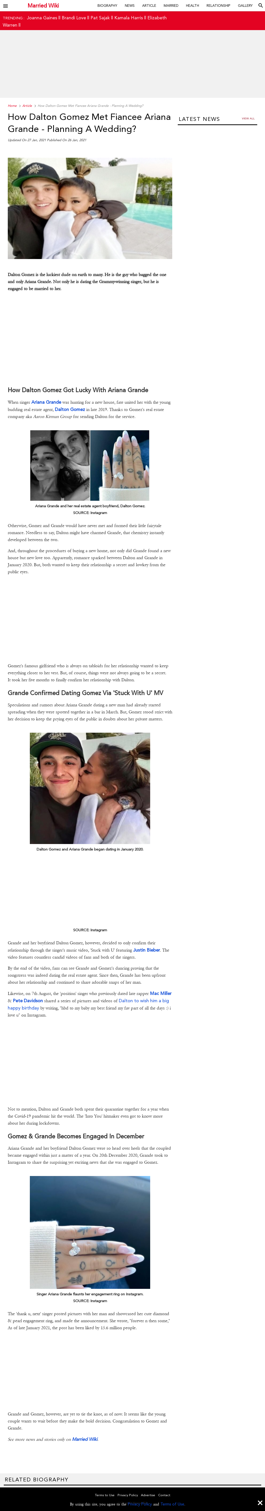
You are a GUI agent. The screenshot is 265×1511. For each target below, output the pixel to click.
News (130, 6)
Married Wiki (43, 6)
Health (192, 6)
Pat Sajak (100, 17)
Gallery (245, 6)
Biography (107, 6)
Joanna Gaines (42, 17)
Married (171, 6)
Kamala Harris (128, 17)
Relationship (218, 6)
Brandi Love (74, 17)
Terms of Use (172, 1504)
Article (149, 6)
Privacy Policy (140, 1504)
